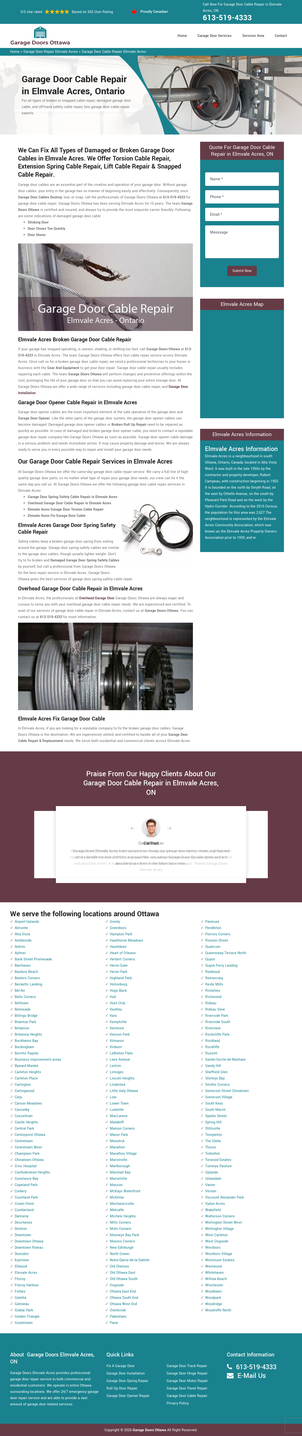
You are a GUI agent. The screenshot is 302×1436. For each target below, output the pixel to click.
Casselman (24, 1116)
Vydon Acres (215, 1203)
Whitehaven (214, 1272)
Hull (113, 996)
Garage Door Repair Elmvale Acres (50, 51)
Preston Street (216, 940)
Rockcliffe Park (217, 1034)
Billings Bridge (26, 1015)
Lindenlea (117, 1084)
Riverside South (217, 1022)
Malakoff (117, 1122)
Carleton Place (26, 1078)
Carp (18, 1097)
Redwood (212, 971)
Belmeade (23, 1009)
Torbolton (212, 1153)
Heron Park (118, 971)
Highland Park (121, 978)
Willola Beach (216, 1278)
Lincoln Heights (122, 1078)
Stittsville (212, 1128)
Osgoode (117, 1285)
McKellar (117, 1197)
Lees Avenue (120, 1059)
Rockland (212, 1040)
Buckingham (24, 1047)
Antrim (20, 946)
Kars (113, 1015)
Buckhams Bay (26, 1040)
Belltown (21, 1003)
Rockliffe (212, 1047)
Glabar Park (24, 1310)
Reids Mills (214, 984)
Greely (115, 921)
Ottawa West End (123, 1304)
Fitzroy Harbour (27, 1285)
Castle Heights (26, 1122)
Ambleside (23, 940)
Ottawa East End (123, 1291)
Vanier (210, 1184)
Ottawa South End (124, 1297)
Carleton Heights (28, 1072)
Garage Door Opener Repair (128, 1395)
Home (182, 35)
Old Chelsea (119, 1266)
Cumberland (24, 1210)
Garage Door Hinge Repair (187, 1373)
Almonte (21, 927)
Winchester (214, 1285)
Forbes (20, 1291)
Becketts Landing (28, 984)
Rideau (210, 1003)
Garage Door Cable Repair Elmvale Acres (114, 51)
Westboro (212, 1247)
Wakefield (213, 1210)
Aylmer (20, 953)
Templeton (213, 1134)
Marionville (118, 1159)
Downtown (23, 1235)
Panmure (212, 921)
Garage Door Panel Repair (187, 1388)
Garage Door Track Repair (187, 1366)
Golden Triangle (27, 1316)
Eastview (22, 1260)
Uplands (211, 1172)
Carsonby (22, 1109)
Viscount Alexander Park (224, 1197)
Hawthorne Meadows (126, 940)
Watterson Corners (220, 1216)
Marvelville (118, 1178)
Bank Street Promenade (33, 959)
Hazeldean (118, 946)
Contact (281, 35)
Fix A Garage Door (120, 1366)
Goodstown (24, 1322)
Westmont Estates (220, 1260)
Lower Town (119, 1103)
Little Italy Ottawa (124, 1090)
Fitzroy (20, 1278)
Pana (114, 1322)
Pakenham (118, 1316)
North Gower (120, 1253)
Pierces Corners (217, 934)
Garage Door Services (214, 35)
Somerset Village (218, 1097)
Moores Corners (122, 1241)
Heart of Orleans (123, 953)
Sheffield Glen (216, 1072)
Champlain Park (27, 1153)
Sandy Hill (213, 1065)
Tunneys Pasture (218, 1166)
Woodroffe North (218, 1310)
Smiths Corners (217, 1084)
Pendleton (213, 927)
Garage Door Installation (125, 1373)
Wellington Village (219, 1228)
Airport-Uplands (27, 921)
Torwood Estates (218, 1159)
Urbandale (213, 1178)
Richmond (213, 996)
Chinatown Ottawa (29, 1159)
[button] (137, 828)
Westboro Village (218, 1253)
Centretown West (28, 1147)
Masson (116, 1184)
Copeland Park (26, 1184)
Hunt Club (117, 1003)
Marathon (117, 1147)
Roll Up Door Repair (122, 1388)
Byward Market (26, 1065)
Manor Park (119, 1134)
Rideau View (215, 1009)
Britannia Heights (28, 1034)
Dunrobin (22, 1253)
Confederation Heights (32, 1172)
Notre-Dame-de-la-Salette (130, 1260)
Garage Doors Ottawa (150, 1430)
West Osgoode (216, 1241)
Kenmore (117, 1028)
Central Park (24, 1128)
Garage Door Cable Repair (187, 1395)
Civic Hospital (26, 1166)
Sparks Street (216, 1116)
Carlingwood (24, 1090)
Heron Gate (119, 965)
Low (113, 1097)
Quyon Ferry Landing (221, 965)
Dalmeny (21, 1216)
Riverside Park (216, 1015)
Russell (211, 1053)
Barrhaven (23, 965)
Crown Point (24, 1203)
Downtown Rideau (29, 1247)
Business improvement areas (38, 1059)
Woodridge (213, 1304)
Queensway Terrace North (225, 953)
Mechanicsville (122, 1203)
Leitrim (115, 1065)
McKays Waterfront (125, 1191)
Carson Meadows (28, 1103)
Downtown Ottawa (29, 1241)
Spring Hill (213, 1122)
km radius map (242, 363)
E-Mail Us (251, 1376)
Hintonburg (118, 984)
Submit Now (242, 270)
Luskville (117, 1109)
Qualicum (212, 946)
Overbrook (118, 1310)
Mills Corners (120, 1222)
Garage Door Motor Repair (187, 1380)
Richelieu (212, 990)
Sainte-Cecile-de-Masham (225, 1059)
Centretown (24, 1141)
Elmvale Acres (26, 1272)
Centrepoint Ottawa (30, 1134)
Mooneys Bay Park (124, 1235)
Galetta (20, 1297)
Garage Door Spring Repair (127, 1380)
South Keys (214, 1103)
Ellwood (21, 1266)
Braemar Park (25, 1022)
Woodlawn (213, 1291)
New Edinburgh (121, 1247)
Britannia (22, 1028)
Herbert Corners (122, 959)
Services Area (253, 35)
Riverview (213, 1028)
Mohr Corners (120, 1228)
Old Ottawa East (122, 1272)
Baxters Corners (27, 978)
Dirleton (21, 1228)
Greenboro (118, 927)
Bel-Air (20, 990)
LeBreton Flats (121, 1053)
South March (215, 1109)
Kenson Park (120, 1034)
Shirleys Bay (215, 1078)
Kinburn (116, 1047)
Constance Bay (26, 1178)
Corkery (20, 1191)
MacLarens (119, 1116)
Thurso (210, 1147)
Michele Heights (123, 1216)
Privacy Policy (178, 1403)
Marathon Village (123, 1153)
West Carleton (216, 1235)
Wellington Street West (223, 1222)
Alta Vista (22, 934)
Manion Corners (122, 1128)
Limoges (117, 1072)
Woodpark (213, 1297)
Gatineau (22, 1304)
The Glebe (213, 1141)
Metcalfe (117, 1210)
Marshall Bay (120, 1172)
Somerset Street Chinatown (227, 1090)
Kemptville (118, 1022)
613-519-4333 (227, 18)
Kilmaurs (117, 1040)
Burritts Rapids (27, 1053)
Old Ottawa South (124, 1278)
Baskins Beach (26, 971)
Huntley (116, 1009)
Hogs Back (118, 990)
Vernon (210, 1191)
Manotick (117, 1141)
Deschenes (23, 1222)
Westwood (213, 1266)
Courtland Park (26, 1197)
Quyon (210, 959)
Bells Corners (25, 996)
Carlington (23, 1084)
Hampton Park (121, 934)
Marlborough (120, 1166)
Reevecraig (214, 978)
